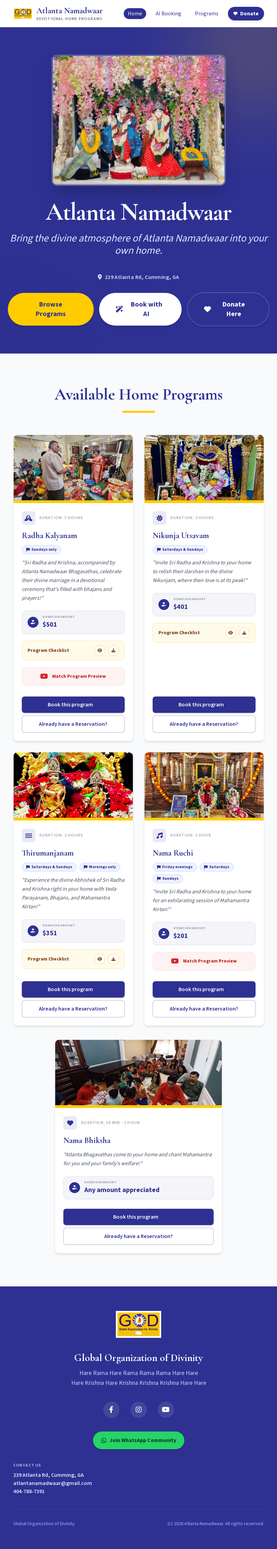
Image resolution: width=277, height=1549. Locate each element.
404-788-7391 (29, 1491)
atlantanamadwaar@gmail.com (52, 1483)
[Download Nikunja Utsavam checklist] (244, 632)
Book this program (73, 704)
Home (135, 13)
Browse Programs (50, 309)
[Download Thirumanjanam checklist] (113, 959)
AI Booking (168, 13)
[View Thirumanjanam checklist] (99, 959)
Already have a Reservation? (73, 724)
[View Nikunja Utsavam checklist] (230, 632)
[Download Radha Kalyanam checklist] (113, 650)
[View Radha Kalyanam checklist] (99, 650)
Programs (206, 13)
